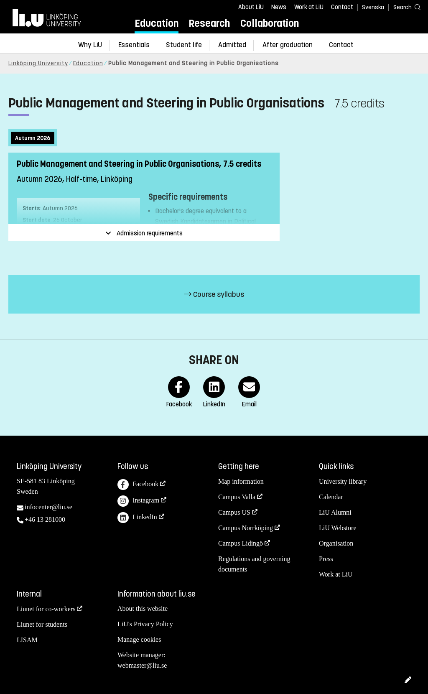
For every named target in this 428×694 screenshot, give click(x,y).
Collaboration (269, 23)
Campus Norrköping (245, 527)
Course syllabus (214, 294)
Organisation (336, 543)
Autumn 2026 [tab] (32, 138)
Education (156, 23)
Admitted (232, 45)
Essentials (134, 45)
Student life (184, 45)
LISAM (27, 639)
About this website (142, 608)
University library (343, 481)
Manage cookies (139, 639)
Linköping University (38, 63)
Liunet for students (42, 624)
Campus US (234, 512)
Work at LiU (309, 7)
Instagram (138, 501)
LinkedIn (137, 517)
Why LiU (90, 45)
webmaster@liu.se (142, 665)
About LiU (251, 7)
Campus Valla (236, 496)
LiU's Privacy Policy (145, 624)
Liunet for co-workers (46, 608)
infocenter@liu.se (48, 506)
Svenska (373, 7)
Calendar (331, 496)
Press (326, 558)
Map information (241, 481)
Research (209, 23)
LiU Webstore (338, 527)
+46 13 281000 (45, 519)
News (278, 7)
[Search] (402, 7)
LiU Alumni (335, 512)
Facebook (137, 484)
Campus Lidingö (240, 543)
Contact (342, 7)
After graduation (287, 45)
